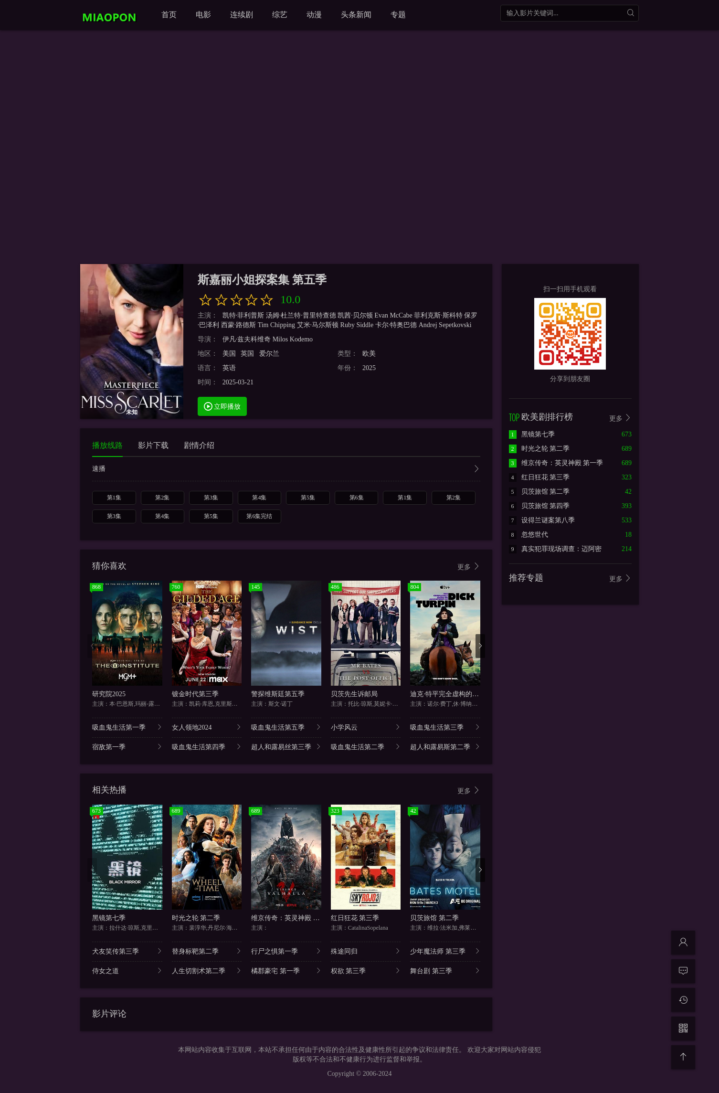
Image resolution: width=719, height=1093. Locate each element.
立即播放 (222, 406)
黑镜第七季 (109, 918)
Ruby (347, 325)
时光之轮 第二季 (196, 918)
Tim (263, 325)
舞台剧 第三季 (445, 970)
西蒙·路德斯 (238, 325)
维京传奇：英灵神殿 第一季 (292, 918)
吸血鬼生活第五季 (286, 727)
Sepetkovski (455, 325)
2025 (369, 367)
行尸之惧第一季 (286, 951)
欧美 (369, 353)
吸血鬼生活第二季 (366, 747)
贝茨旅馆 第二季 (434, 918)
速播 (286, 469)
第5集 (308, 497)
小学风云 (366, 727)
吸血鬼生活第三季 (445, 727)
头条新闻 (356, 15)
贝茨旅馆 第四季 (539, 505)
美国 (229, 353)
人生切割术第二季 (207, 970)
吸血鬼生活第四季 (207, 747)
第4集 (259, 497)
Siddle (364, 325)
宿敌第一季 (127, 747)
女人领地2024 (207, 727)
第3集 (211, 497)
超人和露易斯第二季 (445, 747)
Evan (381, 315)
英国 (247, 353)
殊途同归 (366, 951)
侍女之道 (127, 970)
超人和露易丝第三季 (286, 747)
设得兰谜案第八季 (542, 520)
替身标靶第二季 (207, 951)
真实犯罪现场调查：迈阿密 (555, 548)
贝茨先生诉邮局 (354, 694)
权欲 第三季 (366, 970)
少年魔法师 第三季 (445, 951)
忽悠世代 (528, 534)
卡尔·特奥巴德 (396, 325)
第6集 (356, 497)
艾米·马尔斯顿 (318, 325)
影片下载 (153, 445)
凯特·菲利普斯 (243, 315)
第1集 (114, 497)
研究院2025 (109, 694)
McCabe (401, 315)
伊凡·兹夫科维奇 (246, 339)
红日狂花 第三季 (355, 918)
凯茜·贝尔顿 (355, 315)
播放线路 (107, 445)
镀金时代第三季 (195, 694)
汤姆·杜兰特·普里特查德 (301, 315)
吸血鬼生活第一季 (127, 727)
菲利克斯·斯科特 (438, 315)
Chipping (282, 325)
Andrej (428, 325)
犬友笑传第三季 (127, 951)
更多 (468, 566)
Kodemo (301, 339)
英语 (229, 367)
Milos (280, 339)
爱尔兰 (269, 353)
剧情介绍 (199, 445)
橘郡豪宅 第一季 (286, 970)
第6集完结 (259, 516)
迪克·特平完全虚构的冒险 (448, 694)
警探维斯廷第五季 (278, 694)
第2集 (162, 497)
